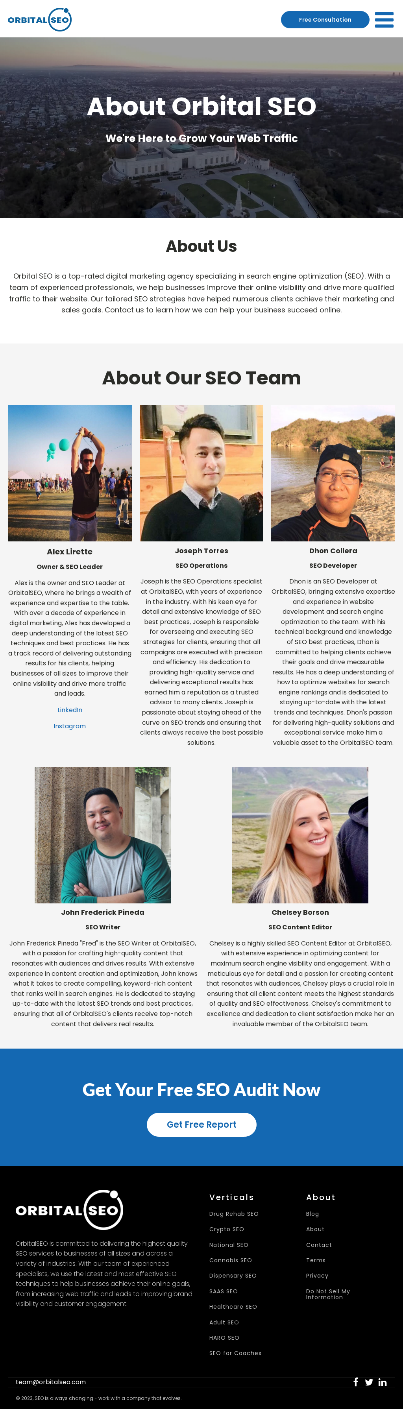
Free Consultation (325, 20)
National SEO (229, 1245)
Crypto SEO (226, 1229)
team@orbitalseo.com (51, 1382)
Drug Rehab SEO (234, 1214)
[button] (355, 1382)
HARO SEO (224, 1338)
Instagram (70, 726)
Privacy (317, 1276)
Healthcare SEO (233, 1307)
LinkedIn (69, 710)
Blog (312, 1214)
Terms (316, 1260)
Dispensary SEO (233, 1276)
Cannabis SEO (230, 1260)
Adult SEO (224, 1323)
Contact (319, 1245)
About (315, 1229)
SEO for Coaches (235, 1353)
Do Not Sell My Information (328, 1295)
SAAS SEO (223, 1292)
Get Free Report (202, 1125)
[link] (355, 1382)
